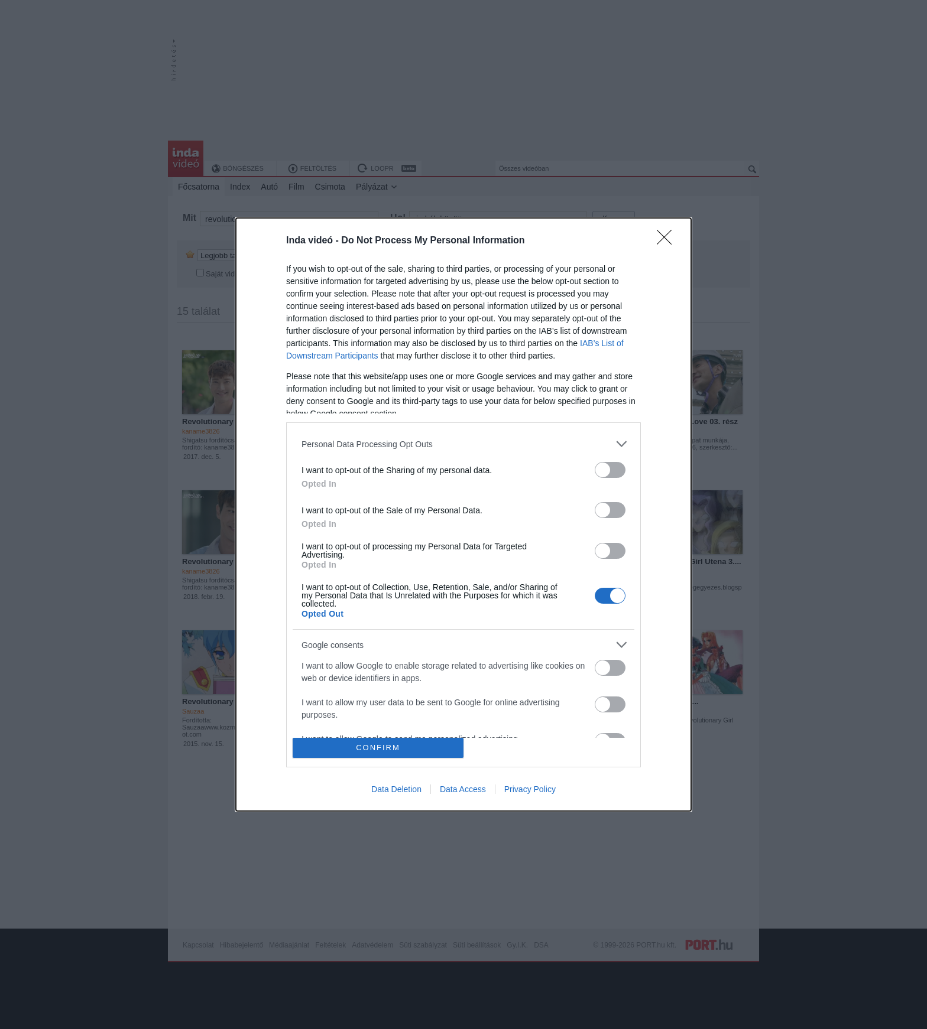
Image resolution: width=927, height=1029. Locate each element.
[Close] (668, 241)
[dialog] (463, 514)
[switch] (610, 470)
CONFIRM (378, 747)
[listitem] (463, 444)
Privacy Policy (530, 789)
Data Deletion (396, 789)
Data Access (463, 789)
